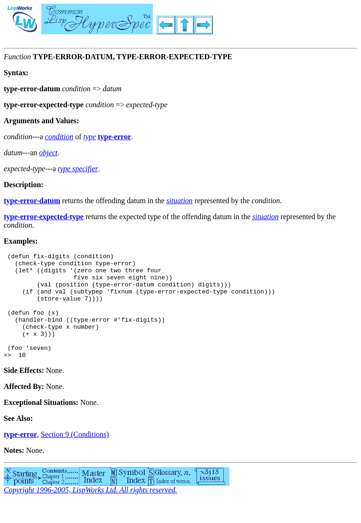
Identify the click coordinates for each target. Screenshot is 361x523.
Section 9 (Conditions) (75, 456)
